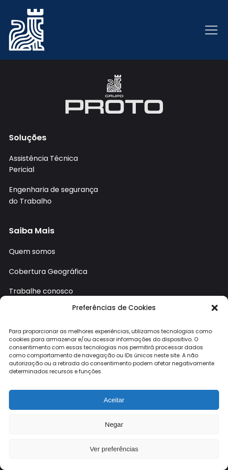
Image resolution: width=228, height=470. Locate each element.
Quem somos (32, 251)
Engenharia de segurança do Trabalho (53, 195)
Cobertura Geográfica (48, 271)
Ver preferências (114, 449)
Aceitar (114, 400)
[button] (214, 307)
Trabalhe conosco (41, 291)
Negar (114, 424)
